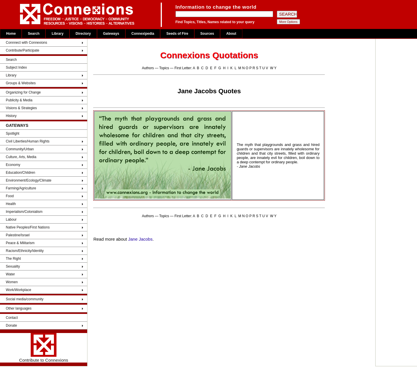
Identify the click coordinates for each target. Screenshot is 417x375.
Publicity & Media (19, 100)
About (231, 34)
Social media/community (24, 299)
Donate (11, 325)
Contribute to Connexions (43, 348)
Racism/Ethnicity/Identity (25, 251)
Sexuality (13, 266)
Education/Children (20, 173)
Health (11, 204)
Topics (164, 68)
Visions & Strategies (21, 108)
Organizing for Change (23, 92)
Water (10, 274)
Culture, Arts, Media (21, 157)
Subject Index (16, 67)
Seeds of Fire (177, 34)
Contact (12, 318)
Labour (11, 219)
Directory (83, 34)
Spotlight (12, 133)
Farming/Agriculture (21, 188)
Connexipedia (142, 34)
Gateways (111, 34)
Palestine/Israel (18, 235)
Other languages (19, 308)
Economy (13, 165)
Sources (207, 34)
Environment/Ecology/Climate (28, 180)
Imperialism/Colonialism (24, 212)
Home (11, 34)
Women (12, 282)
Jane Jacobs (140, 239)
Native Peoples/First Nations (28, 227)
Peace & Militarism (20, 243)
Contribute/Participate (22, 50)
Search (33, 34)
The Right (13, 259)
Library (57, 34)
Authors (148, 68)
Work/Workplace (18, 290)
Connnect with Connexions (26, 43)
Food (10, 196)
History (11, 116)
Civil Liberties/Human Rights (28, 141)
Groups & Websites (21, 83)
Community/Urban (20, 149)
